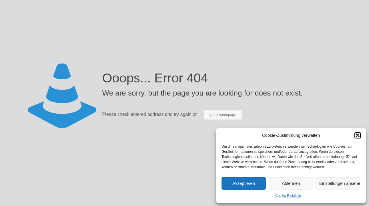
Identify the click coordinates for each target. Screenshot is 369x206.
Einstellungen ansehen (339, 183)
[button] (357, 135)
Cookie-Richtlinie (288, 196)
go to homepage (223, 114)
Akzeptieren (243, 183)
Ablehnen (291, 183)
